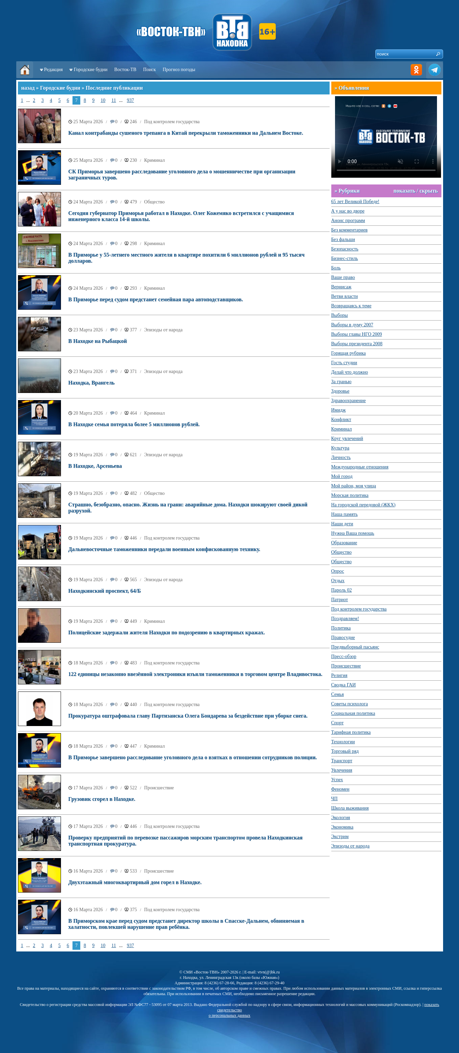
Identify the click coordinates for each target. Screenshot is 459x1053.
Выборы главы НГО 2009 (356, 334)
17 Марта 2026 (88, 787)
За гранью (341, 381)
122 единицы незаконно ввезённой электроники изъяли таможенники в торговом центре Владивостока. (195, 674)
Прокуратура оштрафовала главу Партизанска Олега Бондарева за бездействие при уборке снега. (188, 716)
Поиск (149, 69)
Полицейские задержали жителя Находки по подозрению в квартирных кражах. (166, 632)
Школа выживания (350, 808)
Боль (336, 267)
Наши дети (342, 523)
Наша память (344, 514)
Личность (341, 457)
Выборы (339, 315)
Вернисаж (341, 286)
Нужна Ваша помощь (352, 533)
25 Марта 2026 (88, 121)
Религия (339, 675)
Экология (340, 817)
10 (103, 100)
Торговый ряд (345, 751)
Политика (341, 628)
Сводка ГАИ (343, 684)
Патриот (339, 599)
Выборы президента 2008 (357, 343)
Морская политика (350, 495)
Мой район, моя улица (353, 485)
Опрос (337, 571)
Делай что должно (349, 372)
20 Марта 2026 (88, 413)
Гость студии (344, 362)
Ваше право (343, 277)
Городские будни (91, 69)
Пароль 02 (341, 590)
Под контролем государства (172, 121)
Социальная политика (353, 713)
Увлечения (341, 770)
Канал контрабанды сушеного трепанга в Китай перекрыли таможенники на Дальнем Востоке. (185, 133)
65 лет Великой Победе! (355, 201)
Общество (154, 201)
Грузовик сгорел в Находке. (101, 799)
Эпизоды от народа (163, 329)
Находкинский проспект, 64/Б (104, 591)
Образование (344, 542)
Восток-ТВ (125, 69)
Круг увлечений (347, 438)
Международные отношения (360, 466)
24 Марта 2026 (88, 201)
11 (113, 100)
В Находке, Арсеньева (95, 466)
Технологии (343, 741)
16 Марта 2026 (88, 871)
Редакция (53, 69)
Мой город (342, 476)
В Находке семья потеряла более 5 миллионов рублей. (134, 424)
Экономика (342, 827)
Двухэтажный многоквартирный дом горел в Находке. (135, 882)
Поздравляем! (345, 618)
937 (130, 100)
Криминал (154, 160)
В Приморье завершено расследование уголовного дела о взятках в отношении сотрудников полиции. (192, 757)
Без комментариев (349, 230)
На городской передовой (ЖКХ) (363, 504)
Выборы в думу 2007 (352, 324)
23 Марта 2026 (88, 329)
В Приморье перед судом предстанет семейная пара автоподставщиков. (155, 299)
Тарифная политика (351, 732)
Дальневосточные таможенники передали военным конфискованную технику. (164, 549)
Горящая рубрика (348, 353)
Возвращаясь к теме (351, 305)
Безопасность (344, 248)
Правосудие (343, 637)
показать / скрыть (415, 191)
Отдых (338, 580)
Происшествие (159, 787)
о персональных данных (229, 1015)
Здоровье (340, 391)
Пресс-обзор (343, 656)
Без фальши (343, 239)
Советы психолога (349, 703)
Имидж (338, 410)
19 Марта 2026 (88, 454)
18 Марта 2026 (88, 662)
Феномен (340, 789)
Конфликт (341, 419)
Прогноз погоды (179, 69)
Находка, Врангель (91, 383)
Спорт (337, 722)
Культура (340, 448)
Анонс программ (348, 220)
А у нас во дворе (347, 211)
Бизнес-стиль (344, 258)
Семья (337, 694)
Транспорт (341, 760)
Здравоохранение (348, 400)
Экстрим (340, 836)
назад (28, 88)
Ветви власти (344, 296)
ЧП (334, 798)
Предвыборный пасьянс (355, 647)
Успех (337, 779)
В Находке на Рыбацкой (97, 341)
